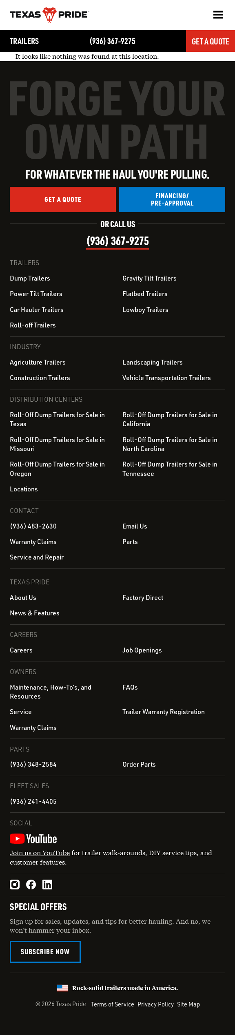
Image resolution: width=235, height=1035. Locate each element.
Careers (21, 650)
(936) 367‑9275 (112, 40)
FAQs (130, 687)
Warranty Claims (33, 541)
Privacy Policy (155, 1004)
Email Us (134, 526)
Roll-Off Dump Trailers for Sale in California (169, 419)
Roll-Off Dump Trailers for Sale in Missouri (57, 444)
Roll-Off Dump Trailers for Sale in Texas (57, 419)
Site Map (188, 1004)
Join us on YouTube (40, 852)
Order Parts (139, 764)
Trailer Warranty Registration (163, 712)
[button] (218, 15)
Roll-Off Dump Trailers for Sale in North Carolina (169, 444)
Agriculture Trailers (38, 362)
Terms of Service (112, 1004)
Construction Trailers (40, 378)
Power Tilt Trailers (36, 294)
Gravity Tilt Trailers (149, 278)
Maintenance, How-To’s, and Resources (50, 691)
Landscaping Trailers (152, 362)
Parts (130, 541)
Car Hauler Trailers (37, 309)
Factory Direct (142, 597)
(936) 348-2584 (33, 764)
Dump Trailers (30, 278)
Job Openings (142, 650)
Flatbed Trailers (145, 294)
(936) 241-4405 (33, 801)
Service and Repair (37, 557)
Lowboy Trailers (145, 309)
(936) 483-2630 (33, 526)
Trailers (24, 40)
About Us (23, 597)
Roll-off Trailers (33, 325)
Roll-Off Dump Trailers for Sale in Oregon (57, 468)
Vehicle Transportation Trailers (166, 378)
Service (21, 712)
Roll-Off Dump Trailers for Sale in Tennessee (169, 468)
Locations (24, 489)
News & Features (35, 613)
